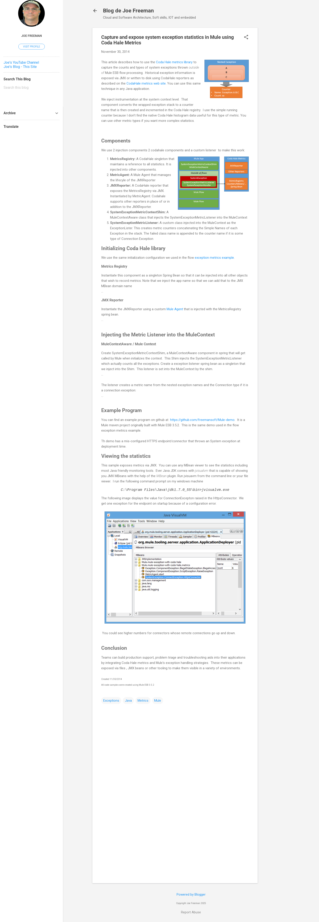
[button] (246, 37)
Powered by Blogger (191, 894)
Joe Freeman (31, 36)
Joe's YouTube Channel (21, 62)
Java (128, 701)
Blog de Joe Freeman (128, 11)
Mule (157, 701)
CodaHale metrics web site (146, 83)
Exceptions (111, 701)
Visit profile (31, 46)
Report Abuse (191, 912)
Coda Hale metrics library (174, 62)
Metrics (143, 701)
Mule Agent (175, 309)
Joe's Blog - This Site (20, 67)
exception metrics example (214, 258)
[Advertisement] (275, 94)
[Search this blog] (31, 87)
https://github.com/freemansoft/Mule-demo (202, 420)
